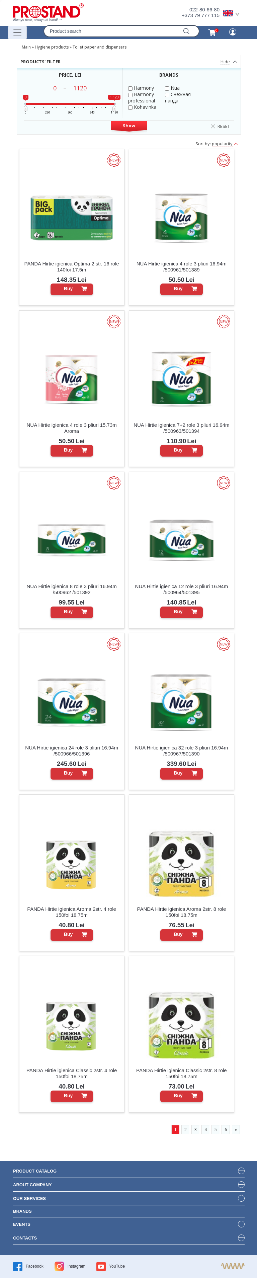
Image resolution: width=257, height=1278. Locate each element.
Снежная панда (178, 97)
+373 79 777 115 (201, 15)
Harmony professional (141, 97)
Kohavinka (142, 107)
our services (29, 1198)
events (21, 1224)
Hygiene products (52, 47)
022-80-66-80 (204, 9)
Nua (172, 88)
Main (26, 47)
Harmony (141, 88)
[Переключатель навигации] (17, 32)
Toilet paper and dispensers (99, 47)
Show (129, 126)
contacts (25, 1238)
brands (22, 1211)
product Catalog (35, 1171)
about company (32, 1184)
